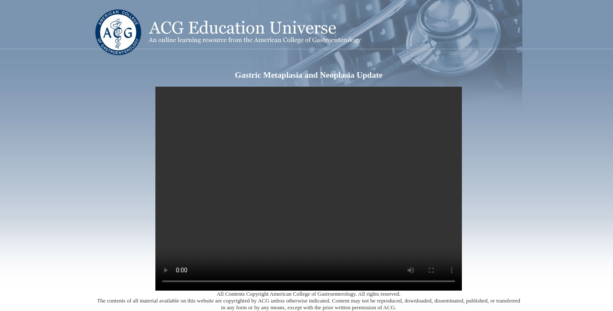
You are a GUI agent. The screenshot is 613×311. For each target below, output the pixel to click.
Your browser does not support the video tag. (308, 189)
